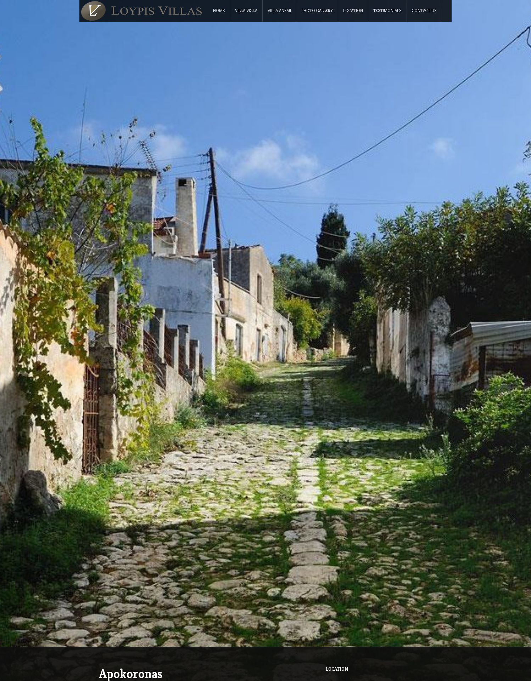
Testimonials (387, 10)
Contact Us (424, 10)
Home (219, 10)
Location (353, 10)
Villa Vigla (246, 10)
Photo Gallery (317, 10)
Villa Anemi (279, 10)
